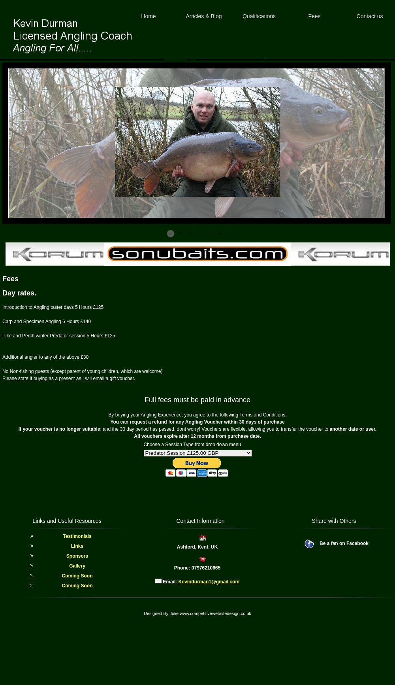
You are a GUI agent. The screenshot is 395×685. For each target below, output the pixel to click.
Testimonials (77, 536)
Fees (314, 16)
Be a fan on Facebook (344, 543)
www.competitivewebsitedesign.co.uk (215, 613)
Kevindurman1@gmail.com (209, 582)
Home (148, 16)
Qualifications (259, 16)
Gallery (77, 566)
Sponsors (77, 556)
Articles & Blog (204, 16)
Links (77, 546)
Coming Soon (77, 576)
